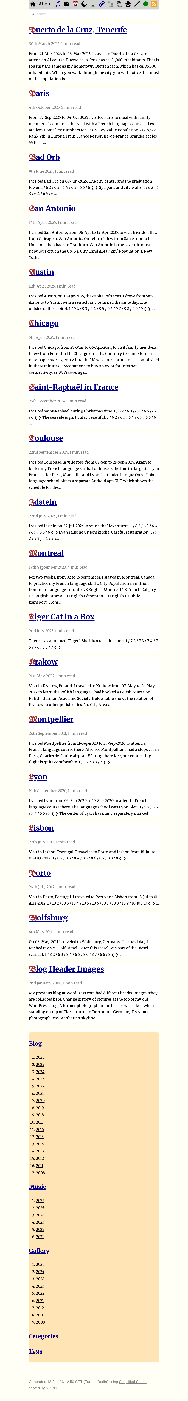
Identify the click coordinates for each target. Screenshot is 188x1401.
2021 (40, 1093)
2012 (40, 1158)
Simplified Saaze (133, 1382)
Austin (41, 272)
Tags (35, 1351)
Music (37, 1186)
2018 (40, 1115)
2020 (40, 1100)
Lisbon (41, 828)
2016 (40, 1129)
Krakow (43, 662)
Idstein (43, 502)
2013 (40, 1151)
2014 (40, 1144)
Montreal (46, 553)
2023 (40, 1079)
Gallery (39, 1250)
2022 (40, 1086)
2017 (40, 1122)
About (45, 4)
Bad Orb (44, 157)
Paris (39, 93)
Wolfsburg (48, 918)
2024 (40, 1072)
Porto (40, 873)
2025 (40, 1064)
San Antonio (52, 208)
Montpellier (51, 719)
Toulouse (46, 438)
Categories (43, 1336)
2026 (40, 1057)
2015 (40, 1137)
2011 (39, 1165)
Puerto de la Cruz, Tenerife (78, 30)
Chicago (44, 323)
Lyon (38, 777)
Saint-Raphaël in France (73, 387)
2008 (40, 1173)
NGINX (51, 1388)
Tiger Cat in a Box (62, 617)
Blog (35, 1043)
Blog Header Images (66, 969)
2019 (40, 1108)
